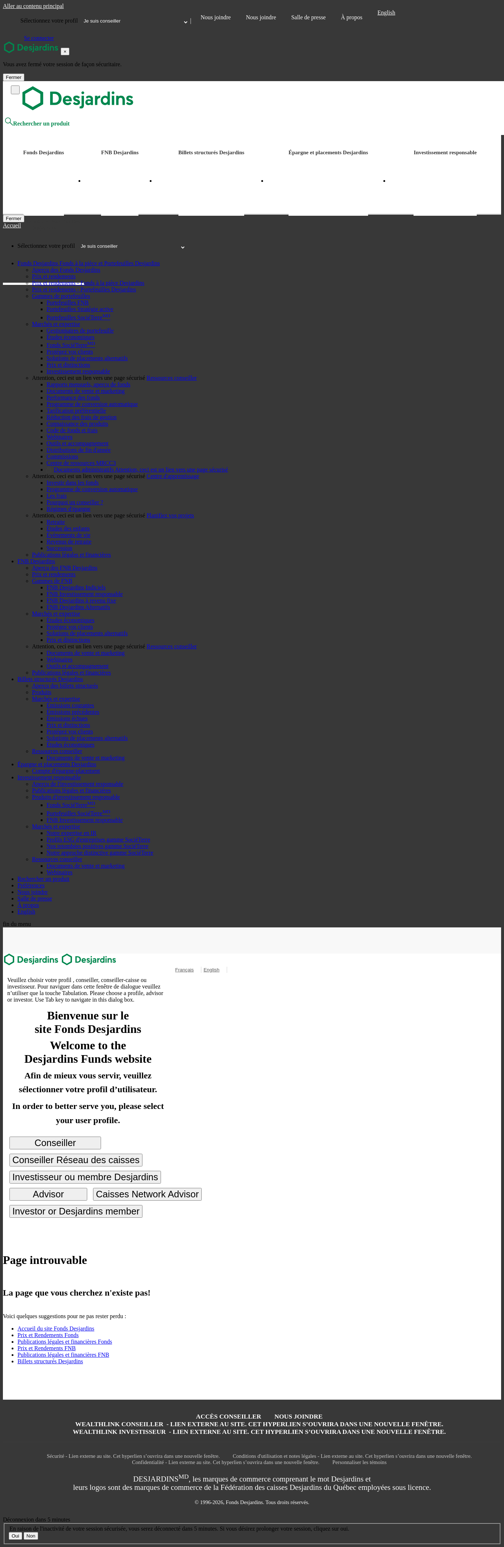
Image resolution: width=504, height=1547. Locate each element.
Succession (59, 548)
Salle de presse (308, 17)
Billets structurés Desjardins (50, 1361)
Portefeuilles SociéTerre (78, 317)
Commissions (62, 456)
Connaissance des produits (77, 424)
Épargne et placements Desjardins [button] (328, 152)
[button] (38, 263)
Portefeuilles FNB (68, 302)
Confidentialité (225, 1462)
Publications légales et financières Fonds (64, 1342)
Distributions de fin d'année (79, 450)
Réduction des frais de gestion (82, 417)
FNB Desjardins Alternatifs (78, 607)
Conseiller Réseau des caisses (76, 1160)
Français (184, 970)
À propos (351, 17)
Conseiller (55, 1143)
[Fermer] (13, 218)
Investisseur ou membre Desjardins (85, 1177)
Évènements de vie (68, 535)
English (386, 12)
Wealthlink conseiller (259, 1424)
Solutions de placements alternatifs (87, 358)
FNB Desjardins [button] (119, 152)
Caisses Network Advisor (147, 1194)
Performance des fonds (73, 397)
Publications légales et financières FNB (63, 1355)
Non (31, 1536)
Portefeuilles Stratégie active (80, 309)
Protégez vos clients (70, 352)
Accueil (12, 225)
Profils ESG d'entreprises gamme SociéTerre (98, 839)
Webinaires (60, 437)
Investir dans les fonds (73, 483)
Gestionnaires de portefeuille (80, 330)
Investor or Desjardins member (76, 1211)
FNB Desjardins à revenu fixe (81, 600)
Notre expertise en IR (71, 833)
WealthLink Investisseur (259, 1431)
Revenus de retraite (69, 541)
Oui (15, 1536)
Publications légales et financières (71, 555)
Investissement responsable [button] (445, 152)
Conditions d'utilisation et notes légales (352, 1456)
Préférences (31, 885)
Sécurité (133, 1456)
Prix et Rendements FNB (46, 1348)
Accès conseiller (228, 1416)
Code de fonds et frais (72, 430)
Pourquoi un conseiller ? (75, 502)
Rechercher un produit (37, 123)
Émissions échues (67, 718)
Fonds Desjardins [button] (43, 152)
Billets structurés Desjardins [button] (211, 152)
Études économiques (70, 337)
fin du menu (17, 924)
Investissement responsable (78, 371)
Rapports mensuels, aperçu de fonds (88, 384)
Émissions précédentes (73, 712)
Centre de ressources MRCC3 (81, 463)
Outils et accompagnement (78, 443)
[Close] (65, 51)
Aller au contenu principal (33, 6)
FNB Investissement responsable (85, 594)
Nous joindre (216, 17)
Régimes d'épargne (68, 509)
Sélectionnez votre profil (49, 20)
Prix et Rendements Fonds (47, 1335)
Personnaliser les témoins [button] (359, 1462)
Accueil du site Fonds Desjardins (55, 1328)
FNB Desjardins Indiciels (76, 587)
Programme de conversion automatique (92, 404)
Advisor (48, 1194)
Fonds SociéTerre (71, 345)
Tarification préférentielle (76, 410)
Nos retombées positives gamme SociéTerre (98, 846)
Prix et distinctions (68, 365)
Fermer (13, 77)
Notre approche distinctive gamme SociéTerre (100, 853)
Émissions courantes (70, 705)
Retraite (56, 522)
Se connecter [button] (39, 38)
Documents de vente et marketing (86, 391)
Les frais (57, 496)
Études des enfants (68, 528)
